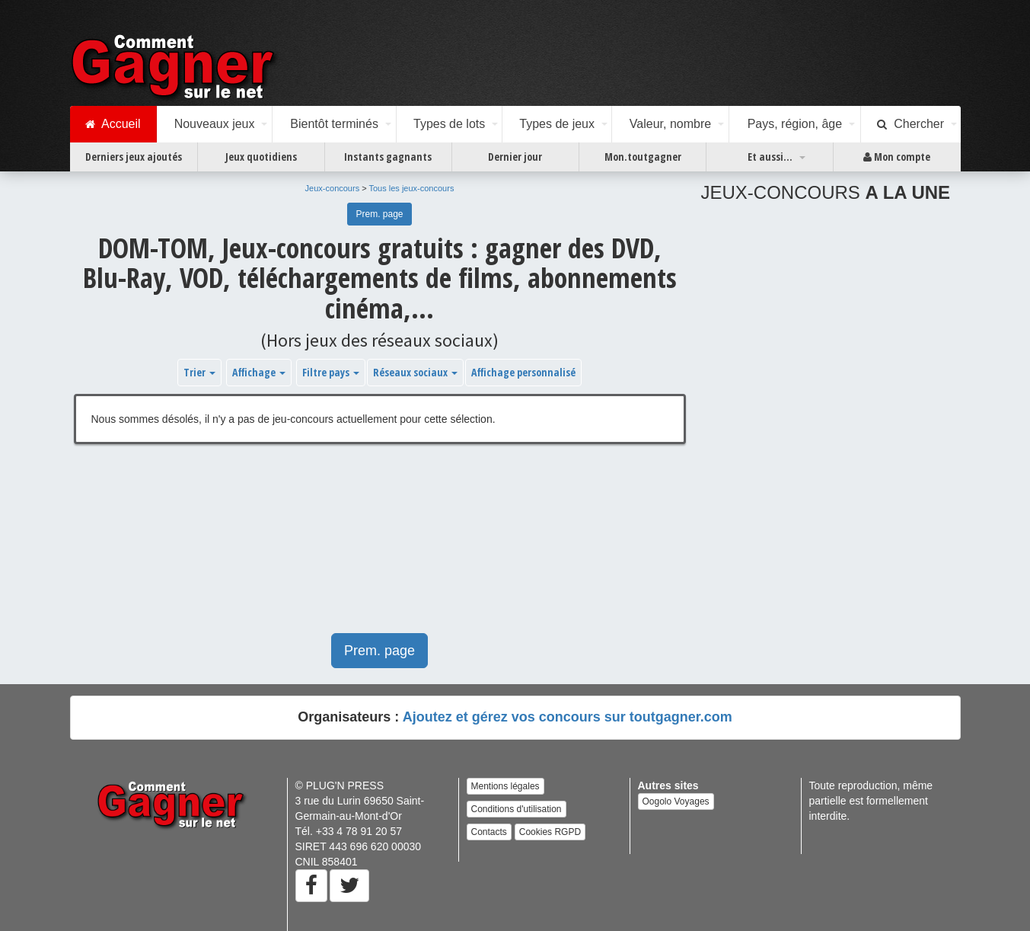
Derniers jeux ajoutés (133, 156)
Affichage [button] (258, 372)
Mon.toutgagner (642, 156)
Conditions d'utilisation (516, 809)
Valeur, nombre (670, 123)
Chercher (910, 124)
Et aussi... (770, 156)
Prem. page (379, 214)
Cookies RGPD (550, 832)
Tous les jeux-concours (411, 188)
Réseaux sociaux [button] (415, 372)
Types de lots (449, 123)
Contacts (489, 832)
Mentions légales (505, 786)
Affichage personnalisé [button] (523, 372)
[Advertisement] (380, 546)
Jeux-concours (332, 188)
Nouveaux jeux (214, 123)
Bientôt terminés (334, 123)
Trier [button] (199, 372)
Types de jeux (557, 123)
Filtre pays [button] (330, 372)
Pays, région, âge (795, 123)
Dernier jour (515, 156)
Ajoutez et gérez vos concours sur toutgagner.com (567, 717)
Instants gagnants (388, 156)
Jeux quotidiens (261, 156)
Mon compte (896, 156)
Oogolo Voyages (676, 801)
